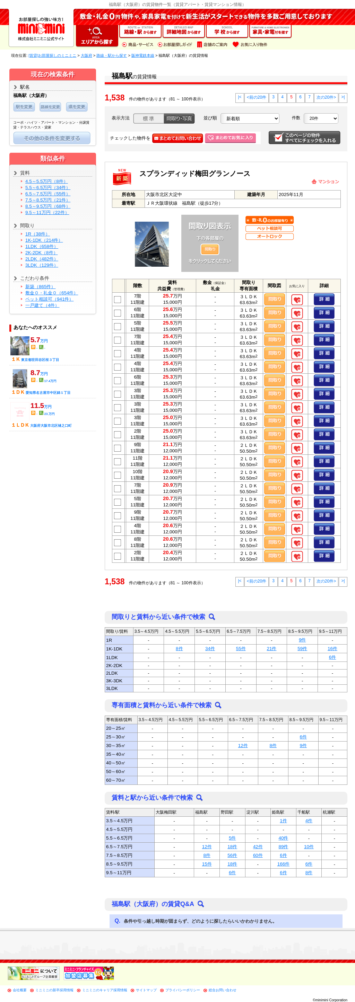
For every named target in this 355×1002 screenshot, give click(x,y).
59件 (302, 648)
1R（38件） (37, 234)
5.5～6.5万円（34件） (47, 187)
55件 (241, 648)
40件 (283, 838)
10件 (309, 846)
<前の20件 (256, 97)
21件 (272, 648)
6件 (332, 657)
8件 (179, 648)
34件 (210, 648)
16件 (332, 648)
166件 (283, 864)
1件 (283, 820)
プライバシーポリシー (182, 990)
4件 (308, 820)
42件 (258, 846)
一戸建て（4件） (42, 305)
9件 (302, 639)
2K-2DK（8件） (41, 252)
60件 (258, 855)
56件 (232, 855)
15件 (207, 864)
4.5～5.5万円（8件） (46, 181)
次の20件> (326, 97)
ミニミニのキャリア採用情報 (104, 990)
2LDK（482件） (41, 258)
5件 (232, 838)
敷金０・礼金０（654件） (51, 292)
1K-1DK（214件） (44, 240)
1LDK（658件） (41, 246)
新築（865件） (40, 286)
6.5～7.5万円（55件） (47, 193)
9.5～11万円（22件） (47, 212)
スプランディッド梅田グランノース (194, 173)
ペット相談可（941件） (49, 299)
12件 (243, 745)
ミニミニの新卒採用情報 (54, 990)
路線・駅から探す (111, 55)
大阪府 (86, 55)
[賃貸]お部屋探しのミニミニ (52, 55)
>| (343, 97)
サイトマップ (146, 990)
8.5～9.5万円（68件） (47, 206)
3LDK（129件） (41, 265)
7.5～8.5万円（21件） (47, 200)
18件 (232, 846)
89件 (283, 846)
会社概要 (20, 990)
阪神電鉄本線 (142, 55)
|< (239, 97)
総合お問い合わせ (222, 990)
